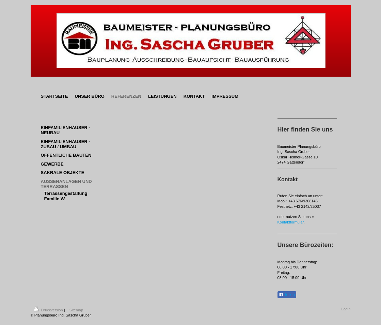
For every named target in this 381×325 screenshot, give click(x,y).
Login (346, 309)
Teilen (287, 294)
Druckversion (49, 310)
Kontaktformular (290, 222)
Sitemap (76, 310)
